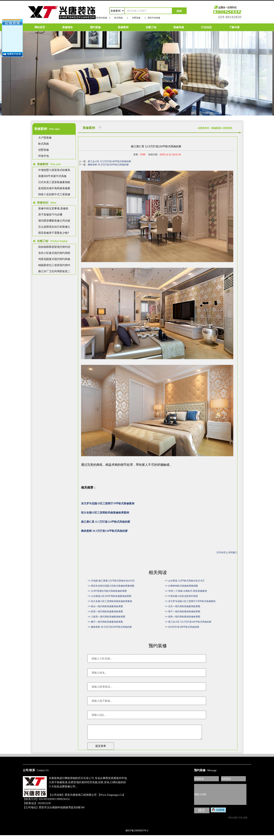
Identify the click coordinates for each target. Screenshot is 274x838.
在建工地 (151, 27)
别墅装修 (136, 18)
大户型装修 (45, 137)
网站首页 (39, 27)
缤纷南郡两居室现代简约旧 (54, 246)
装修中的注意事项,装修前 (53, 208)
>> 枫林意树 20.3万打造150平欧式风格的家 (110, 627)
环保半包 (43, 155)
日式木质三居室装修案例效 (54, 182)
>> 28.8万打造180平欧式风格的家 (182, 627)
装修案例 (123, 27)
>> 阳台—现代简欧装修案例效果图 (105, 606)
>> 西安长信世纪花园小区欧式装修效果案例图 (111, 585)
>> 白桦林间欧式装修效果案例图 (181, 585)
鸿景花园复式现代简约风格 (54, 259)
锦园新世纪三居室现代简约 (54, 265)
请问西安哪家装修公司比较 (54, 220)
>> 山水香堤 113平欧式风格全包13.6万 (185, 580)
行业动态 (206, 27)
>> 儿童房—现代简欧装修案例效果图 (106, 616)
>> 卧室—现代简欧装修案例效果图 (105, 611)
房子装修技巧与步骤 (50, 214)
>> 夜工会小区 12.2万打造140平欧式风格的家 (188, 621)
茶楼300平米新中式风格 (52, 176)
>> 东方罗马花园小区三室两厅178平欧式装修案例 (190, 601)
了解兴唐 (234, 27)
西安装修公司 (86, 781)
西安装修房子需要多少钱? (53, 232)
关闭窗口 (232, 552)
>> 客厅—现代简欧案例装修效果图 (182, 611)
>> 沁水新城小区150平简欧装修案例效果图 (109, 596)
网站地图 (232, 820)
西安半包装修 (154, 18)
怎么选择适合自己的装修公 (54, 226)
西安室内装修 (101, 18)
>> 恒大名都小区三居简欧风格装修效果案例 (110, 601)
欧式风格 (118, 18)
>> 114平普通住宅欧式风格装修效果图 (107, 591)
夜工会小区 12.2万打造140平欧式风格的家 (109, 161)
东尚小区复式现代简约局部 (54, 252)
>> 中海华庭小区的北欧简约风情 (181, 596)
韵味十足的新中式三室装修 (54, 194)
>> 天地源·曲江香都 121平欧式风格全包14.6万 (111, 580)
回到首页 (227, 128)
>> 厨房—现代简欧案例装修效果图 (182, 616)
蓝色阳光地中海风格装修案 (54, 188)
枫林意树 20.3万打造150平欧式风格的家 (108, 164)
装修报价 (67, 27)
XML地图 (242, 820)
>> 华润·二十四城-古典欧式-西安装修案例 (186, 591)
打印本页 (221, 552)
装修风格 (178, 27)
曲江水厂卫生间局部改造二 (54, 271)
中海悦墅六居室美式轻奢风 (54, 169)
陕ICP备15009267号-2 (137, 833)
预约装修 (95, 27)
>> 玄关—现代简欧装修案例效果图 (182, 606)
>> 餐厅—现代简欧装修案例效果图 (105, 621)
